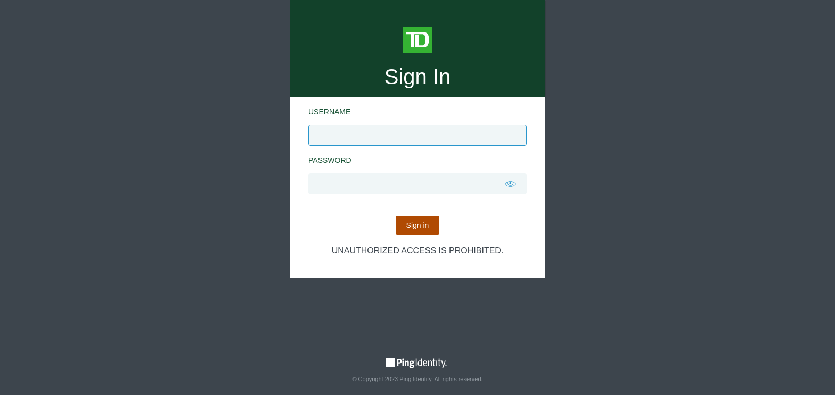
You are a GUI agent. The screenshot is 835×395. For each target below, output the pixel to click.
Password (329, 160)
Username (329, 112)
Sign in (417, 225)
